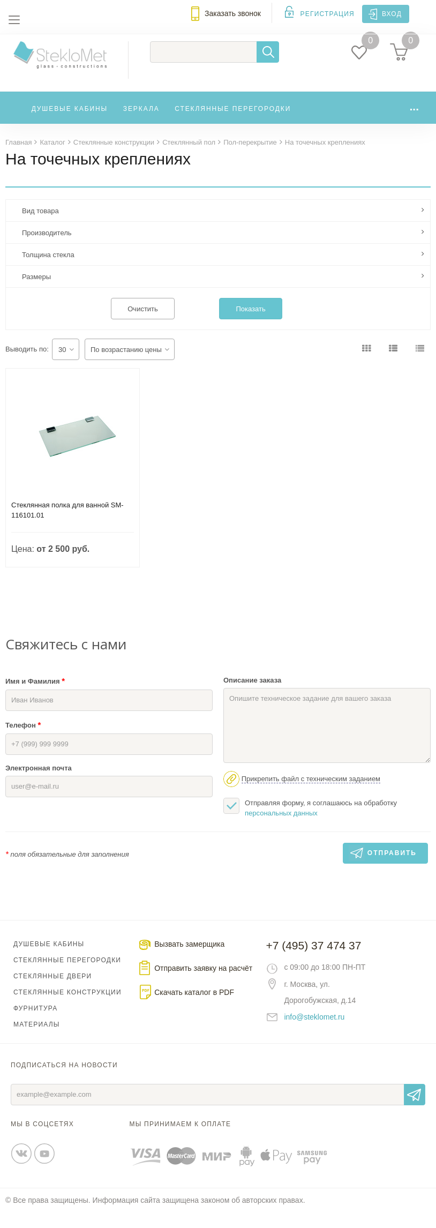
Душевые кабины (70, 121)
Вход (392, 14)
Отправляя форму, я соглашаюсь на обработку (310, 823)
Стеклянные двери (52, 991)
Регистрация (327, 14)
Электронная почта (38, 784)
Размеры (36, 292)
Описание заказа (252, 696)
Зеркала (141, 121)
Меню (13, 19)
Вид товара (40, 226)
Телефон (23, 740)
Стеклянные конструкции (67, 1008)
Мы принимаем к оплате (180, 1139)
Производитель (47, 248)
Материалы (36, 1040)
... (414, 119)
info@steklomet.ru (314, 1032)
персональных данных (281, 829)
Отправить (414, 1110)
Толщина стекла (48, 270)
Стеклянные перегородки (233, 121)
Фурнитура (35, 1024)
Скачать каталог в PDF (194, 1008)
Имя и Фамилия (35, 696)
